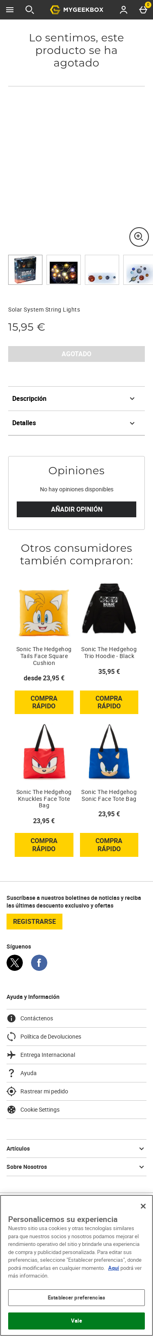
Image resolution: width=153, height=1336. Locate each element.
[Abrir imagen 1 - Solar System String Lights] (25, 270)
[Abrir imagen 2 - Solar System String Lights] (64, 270)
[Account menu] (123, 9)
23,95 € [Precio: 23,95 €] (44, 820)
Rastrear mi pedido (37, 1091)
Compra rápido (52, 704)
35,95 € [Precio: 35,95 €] (109, 671)
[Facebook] (39, 968)
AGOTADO (76, 353)
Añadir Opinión (76, 509)
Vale (76, 1320)
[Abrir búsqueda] (30, 9)
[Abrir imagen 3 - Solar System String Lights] (102, 270)
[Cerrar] (143, 1206)
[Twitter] (15, 968)
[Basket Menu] (143, 9)
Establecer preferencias (76, 1297)
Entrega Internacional (41, 1055)
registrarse (34, 921)
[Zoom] (139, 237)
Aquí (113, 1267)
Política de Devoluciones (44, 1036)
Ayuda (22, 1073)
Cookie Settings (33, 1109)
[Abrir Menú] (10, 9)
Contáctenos (30, 1018)
